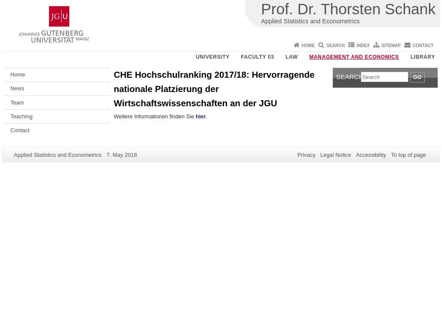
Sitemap (391, 45)
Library (422, 57)
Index (363, 45)
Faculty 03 (257, 57)
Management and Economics (354, 57)
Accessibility (371, 155)
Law (292, 57)
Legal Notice (335, 155)
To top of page (408, 155)
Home (308, 45)
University (213, 57)
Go (417, 77)
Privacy (306, 155)
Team (17, 102)
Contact (423, 45)
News (17, 88)
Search (335, 45)
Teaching (21, 116)
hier (200, 116)
